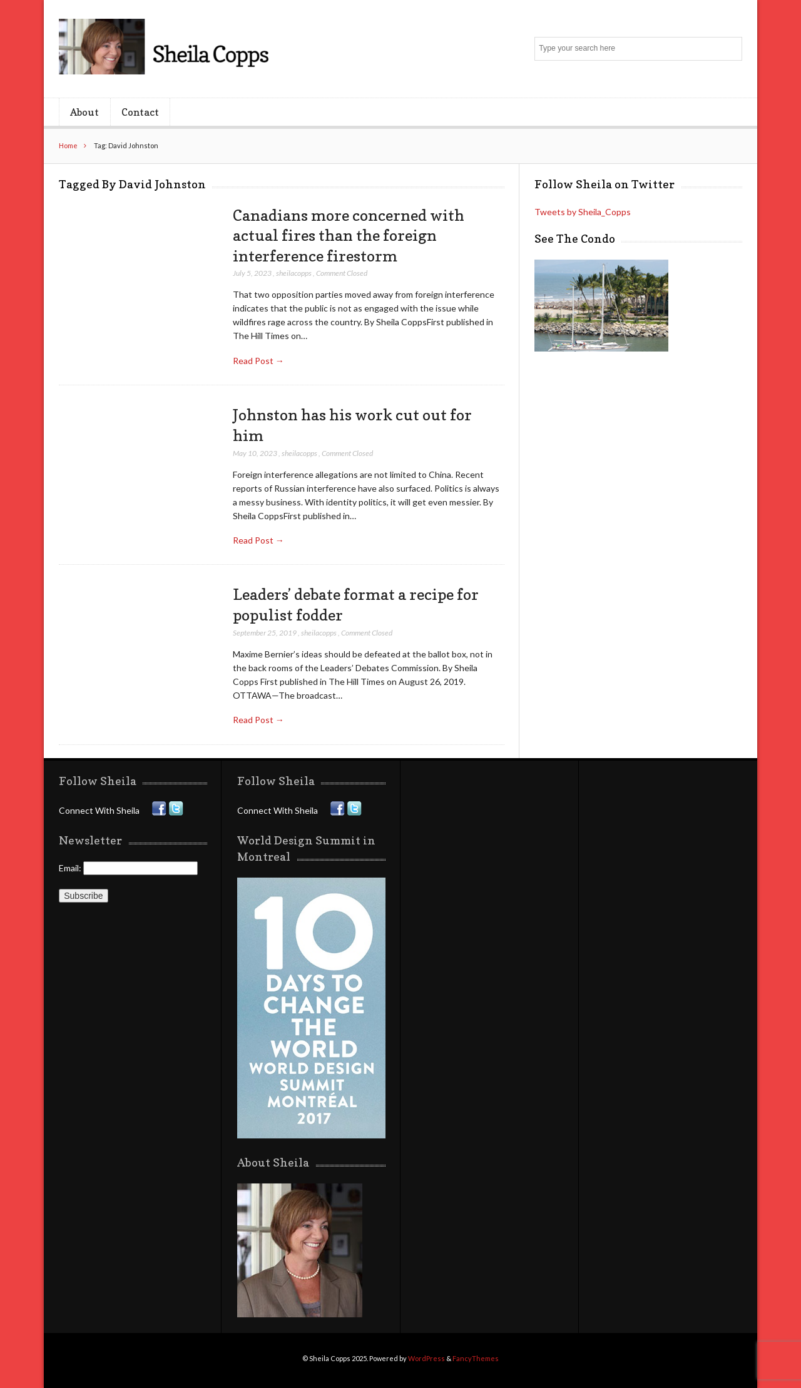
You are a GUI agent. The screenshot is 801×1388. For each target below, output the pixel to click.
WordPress (426, 1358)
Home (68, 145)
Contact (140, 112)
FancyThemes (475, 1358)
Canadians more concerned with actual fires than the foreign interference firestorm (348, 235)
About (84, 112)
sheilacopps (294, 273)
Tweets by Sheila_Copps (582, 211)
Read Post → (258, 360)
